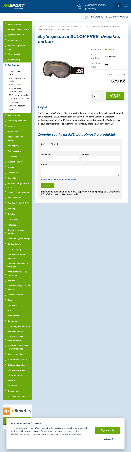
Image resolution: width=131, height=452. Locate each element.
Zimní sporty (50, 26)
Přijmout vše (107, 430)
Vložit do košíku (115, 96)
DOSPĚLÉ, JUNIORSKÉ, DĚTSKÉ (106, 26)
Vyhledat (118, 6)
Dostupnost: (97, 49)
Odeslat (46, 186)
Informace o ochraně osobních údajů (59, 179)
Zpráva (44, 164)
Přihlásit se (96, 17)
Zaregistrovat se (118, 17)
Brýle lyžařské (64, 26)
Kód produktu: (96, 56)
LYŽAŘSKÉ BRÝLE (81, 26)
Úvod (40, 26)
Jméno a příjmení (49, 144)
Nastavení (107, 439)
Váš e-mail (46, 154)
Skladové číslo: (95, 65)
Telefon (85, 154)
